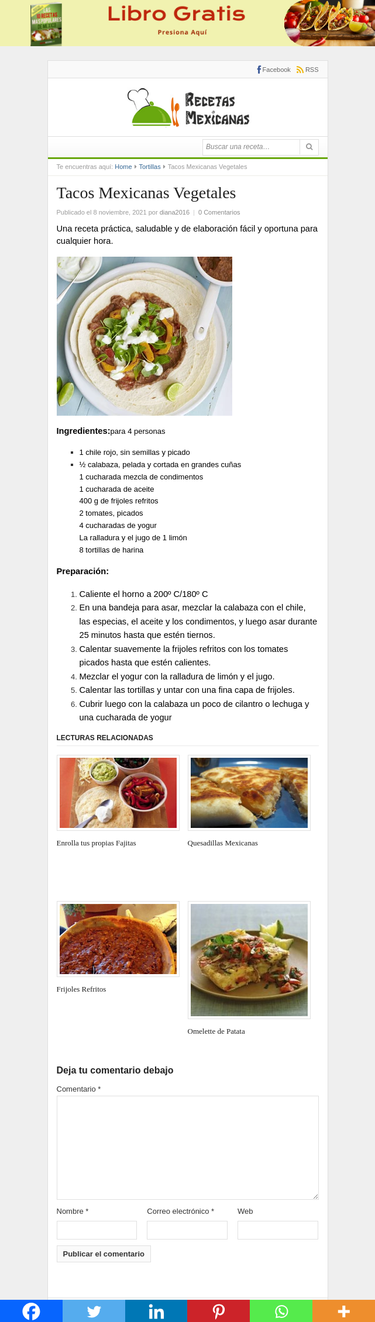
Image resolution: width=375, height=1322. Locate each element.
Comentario (79, 1089)
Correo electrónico (180, 1211)
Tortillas (149, 166)
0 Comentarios (219, 212)
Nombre (73, 1211)
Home (123, 166)
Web (245, 1211)
